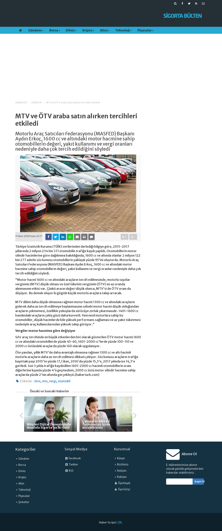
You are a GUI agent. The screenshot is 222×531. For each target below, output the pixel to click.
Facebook (73, 458)
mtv (45, 381)
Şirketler (23, 502)
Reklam (122, 477)
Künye (121, 458)
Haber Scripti (107, 522)
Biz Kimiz (122, 464)
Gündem (36, 30)
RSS (69, 470)
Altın (104, 30)
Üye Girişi (122, 489)
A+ (124, 237)
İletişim (121, 470)
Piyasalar (145, 30)
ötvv (37, 381)
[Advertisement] (86, 15)
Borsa (54, 30)
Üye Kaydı (122, 483)
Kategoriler (25, 449)
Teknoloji (123, 30)
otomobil (64, 381)
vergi (52, 381)
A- (133, 237)
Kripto (88, 30)
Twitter (71, 464)
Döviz (71, 30)
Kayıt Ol (199, 481)
